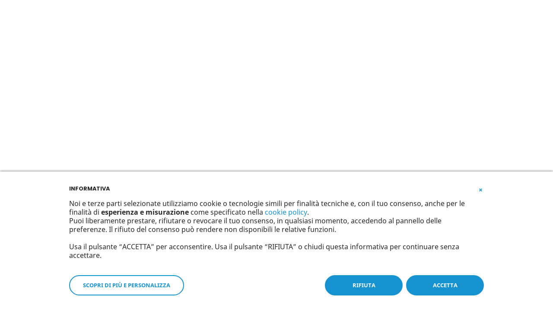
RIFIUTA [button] (364, 285)
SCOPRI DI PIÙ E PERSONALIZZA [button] (126, 285)
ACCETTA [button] (445, 285)
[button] (480, 188)
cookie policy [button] (286, 212)
